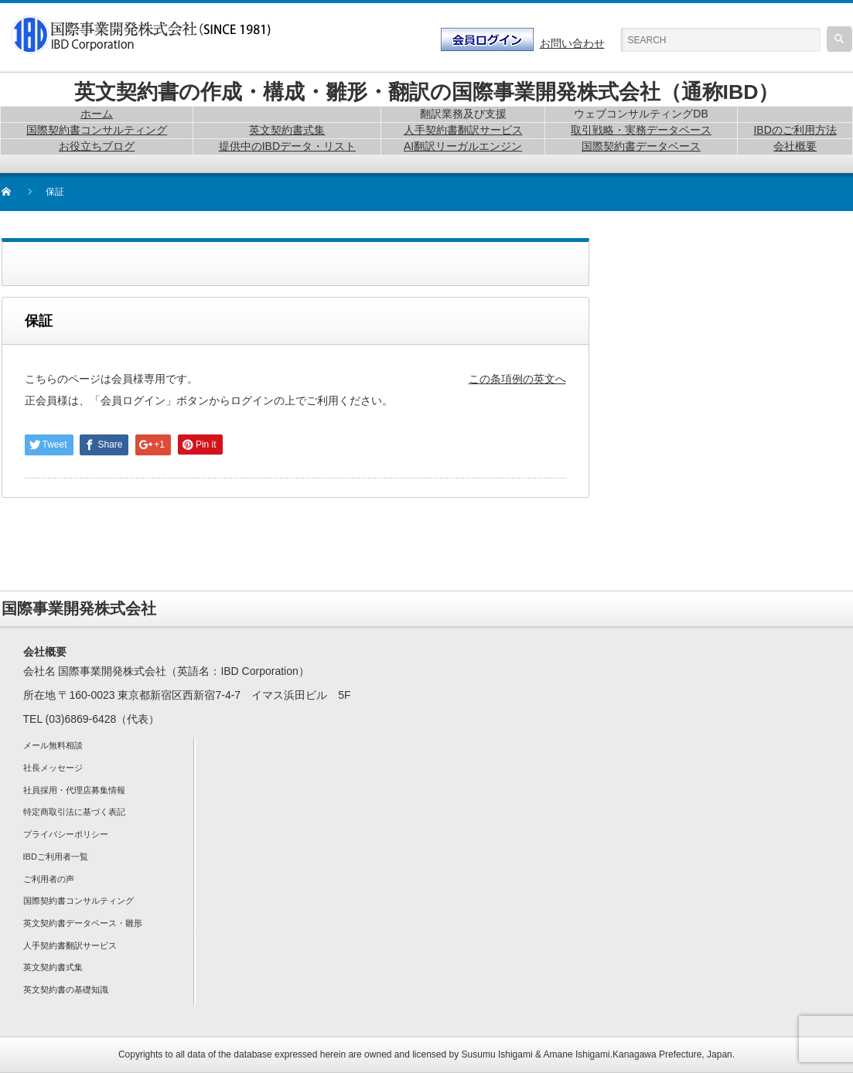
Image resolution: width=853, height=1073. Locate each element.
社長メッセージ (53, 767)
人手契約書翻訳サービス (70, 945)
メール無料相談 (53, 745)
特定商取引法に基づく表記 (74, 811)
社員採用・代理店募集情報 (74, 790)
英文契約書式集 (53, 967)
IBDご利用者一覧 (55, 856)
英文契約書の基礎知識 (65, 989)
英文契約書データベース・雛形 (82, 923)
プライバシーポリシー (65, 834)
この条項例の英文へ (517, 379)
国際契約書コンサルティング (78, 900)
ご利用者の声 (48, 879)
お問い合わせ (572, 43)
